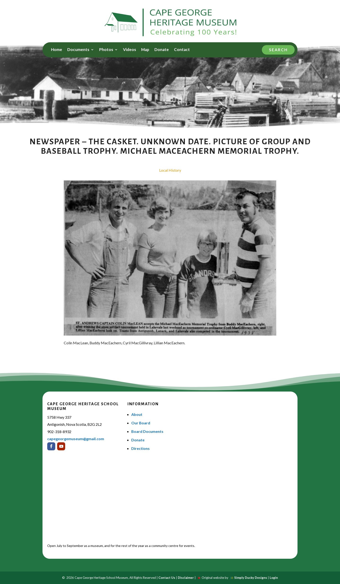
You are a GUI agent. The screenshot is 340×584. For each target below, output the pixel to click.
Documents (78, 50)
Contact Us (166, 578)
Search (278, 49)
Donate (161, 50)
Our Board (140, 423)
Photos (106, 50)
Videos (129, 50)
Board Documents (147, 431)
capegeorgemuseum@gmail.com (75, 438)
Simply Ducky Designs (250, 578)
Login (274, 578)
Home (56, 50)
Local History (170, 170)
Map (145, 50)
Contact (182, 50)
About (136, 414)
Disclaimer (186, 578)
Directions (140, 448)
